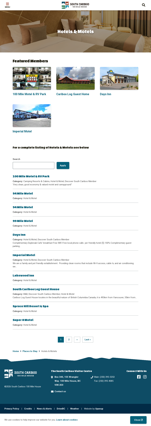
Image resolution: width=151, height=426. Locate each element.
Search (16, 159)
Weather (74, 408)
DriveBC (61, 408)
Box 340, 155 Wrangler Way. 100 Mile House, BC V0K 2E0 (68, 381)
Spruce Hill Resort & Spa (31, 306)
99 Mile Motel (23, 221)
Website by (93, 408)
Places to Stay (30, 351)
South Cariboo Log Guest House (36, 289)
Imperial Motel (24, 255)
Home (16, 351)
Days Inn (19, 234)
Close (137, 420)
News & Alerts (44, 408)
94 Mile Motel (23, 193)
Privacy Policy (11, 408)
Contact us (60, 391)
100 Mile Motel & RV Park (31, 176)
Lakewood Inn (23, 275)
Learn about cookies (67, 419)
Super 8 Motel (23, 320)
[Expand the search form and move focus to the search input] (144, 4)
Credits (28, 408)
